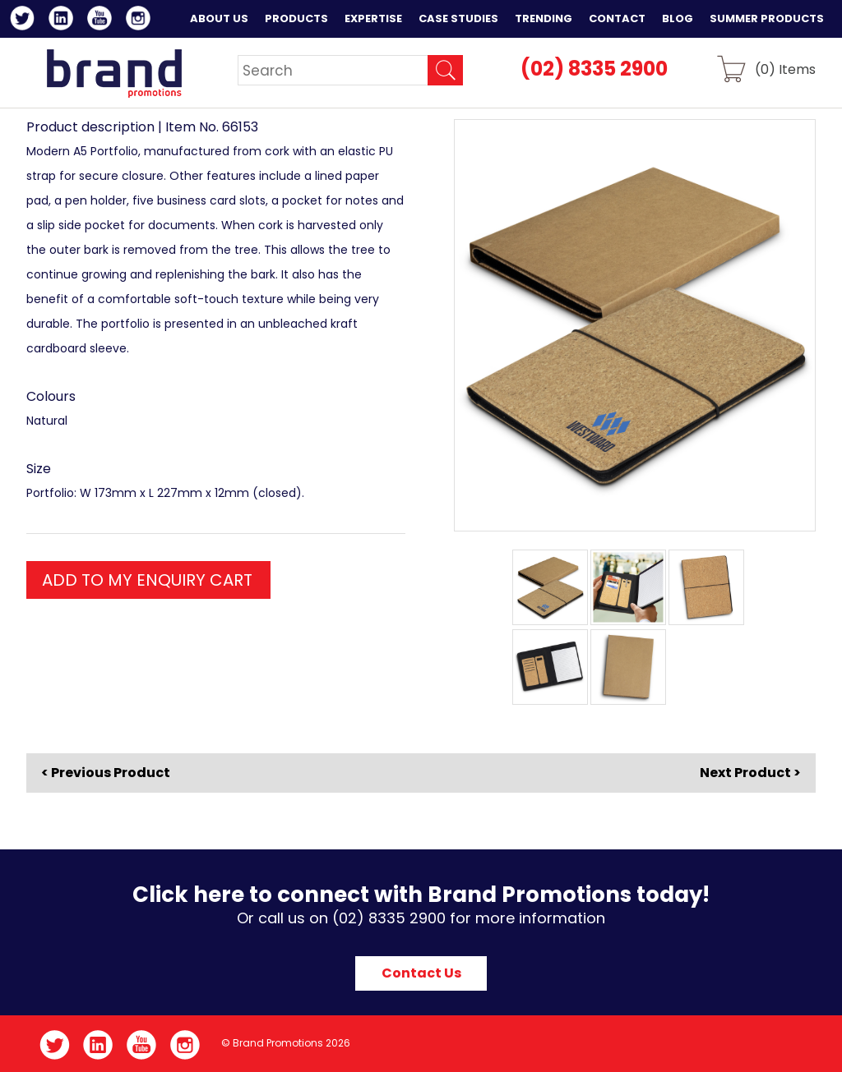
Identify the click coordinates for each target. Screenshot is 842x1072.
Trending (543, 18)
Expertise (373, 18)
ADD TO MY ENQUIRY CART (147, 579)
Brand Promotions (113, 73)
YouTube (102, 20)
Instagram (141, 20)
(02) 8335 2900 (594, 68)
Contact (617, 18)
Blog (677, 18)
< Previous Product (105, 773)
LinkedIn (64, 20)
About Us (219, 18)
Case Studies (458, 18)
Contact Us (421, 973)
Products (296, 18)
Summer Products (767, 18)
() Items (785, 68)
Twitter (25, 20)
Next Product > (750, 772)
